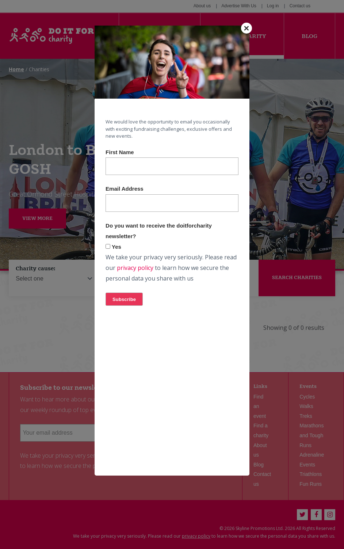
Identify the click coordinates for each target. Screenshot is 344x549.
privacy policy (135, 268)
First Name (120, 152)
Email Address (125, 189)
